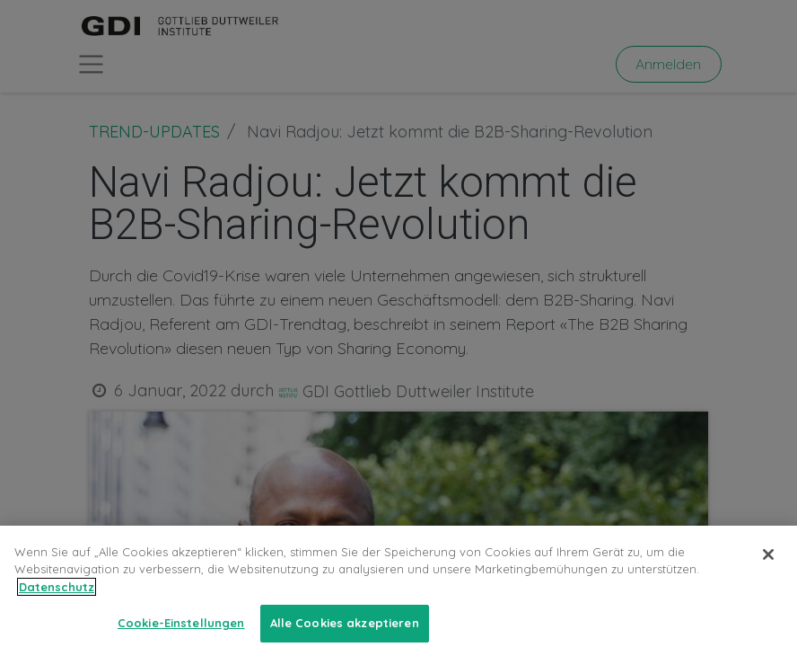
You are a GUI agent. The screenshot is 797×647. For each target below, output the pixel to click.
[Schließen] (768, 568)
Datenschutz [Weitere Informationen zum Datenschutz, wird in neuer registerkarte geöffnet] (56, 600)
